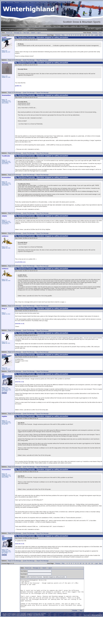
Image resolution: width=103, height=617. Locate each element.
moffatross (5, 236)
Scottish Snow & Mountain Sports (81, 21)
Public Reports (84, 26)
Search (33, 32)
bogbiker (4, 416)
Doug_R (4, 308)
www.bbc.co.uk (19, 323)
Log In (39, 32)
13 (89, 35)
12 (86, 35)
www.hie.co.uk (19, 381)
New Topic (26, 32)
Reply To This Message (14, 60)
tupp (3, 333)
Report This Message (43, 60)
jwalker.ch (18, 86)
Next (100, 32)
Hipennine (5, 63)
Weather (17, 2)
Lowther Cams (53, 2)
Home (3, 2)
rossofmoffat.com (20, 262)
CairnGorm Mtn (32, 26)
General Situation (21, 26)
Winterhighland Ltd (97, 615)
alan (3, 374)
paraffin (4, 37)
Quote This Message (29, 60)
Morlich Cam (44, 2)
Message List (17, 32)
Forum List (9, 32)
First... (63, 35)
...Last (96, 35)
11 (83, 35)
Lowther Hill (74, 26)
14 (92, 35)
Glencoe (41, 26)
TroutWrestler (6, 156)
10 (80, 35)
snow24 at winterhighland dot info (19, 615)
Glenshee (48, 26)
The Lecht (65, 26)
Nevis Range (57, 26)
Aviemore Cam (25, 2)
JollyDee (4, 216)
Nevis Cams (62, 2)
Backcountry (10, 2)
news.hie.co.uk (19, 543)
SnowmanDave (6, 95)
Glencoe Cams (35, 2)
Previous (94, 32)
